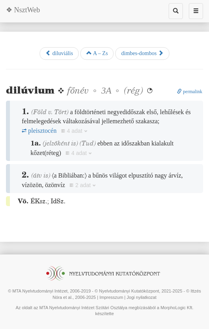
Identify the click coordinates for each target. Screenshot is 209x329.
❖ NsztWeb (23, 10)
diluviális (59, 53)
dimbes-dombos (142, 53)
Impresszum (111, 297)
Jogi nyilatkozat (141, 297)
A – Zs (97, 53)
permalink (189, 91)
